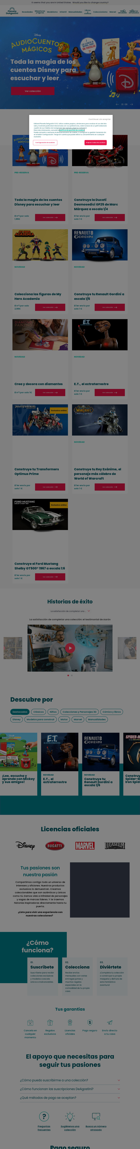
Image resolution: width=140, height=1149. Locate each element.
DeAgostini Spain (12, 11)
